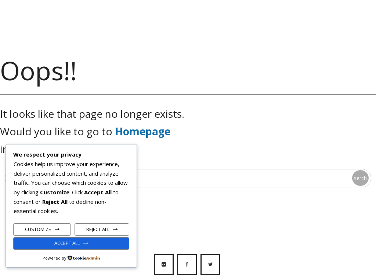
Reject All (97, 229)
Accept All (67, 243)
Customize (38, 229)
